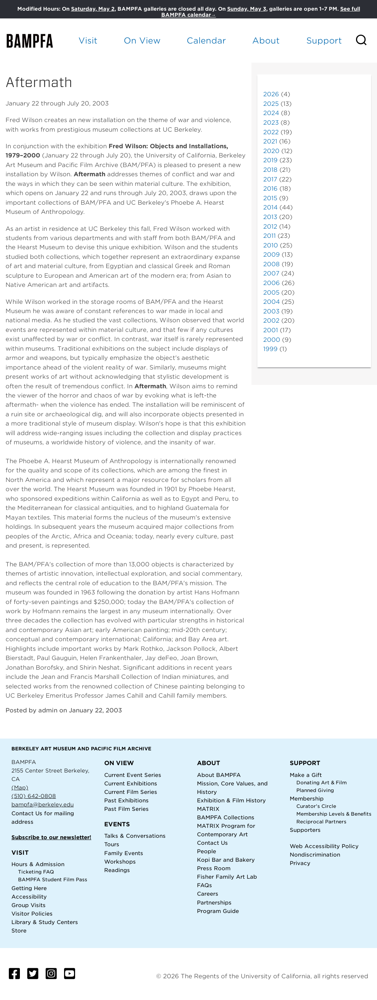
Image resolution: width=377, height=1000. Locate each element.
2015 (270, 198)
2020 (271, 150)
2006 (271, 283)
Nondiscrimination (315, 854)
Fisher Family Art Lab (227, 877)
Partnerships (214, 902)
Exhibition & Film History (231, 800)
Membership (307, 798)
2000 (271, 339)
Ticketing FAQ (36, 872)
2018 (270, 169)
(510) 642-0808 (33, 796)
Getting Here (29, 888)
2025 (271, 103)
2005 (271, 292)
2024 (271, 113)
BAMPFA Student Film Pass (52, 879)
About (266, 40)
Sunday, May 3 (246, 9)
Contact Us (26, 813)
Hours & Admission (37, 864)
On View (142, 40)
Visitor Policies (32, 913)
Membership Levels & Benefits (333, 814)
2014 (270, 207)
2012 (270, 226)
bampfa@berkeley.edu (42, 804)
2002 (271, 320)
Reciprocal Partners (321, 821)
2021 (270, 141)
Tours (111, 844)
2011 (269, 235)
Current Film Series (130, 792)
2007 (271, 273)
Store (19, 930)
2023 (271, 122)
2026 (271, 94)
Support (324, 40)
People (206, 851)
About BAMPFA (219, 775)
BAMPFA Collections (225, 817)
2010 (270, 245)
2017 (270, 179)
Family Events (123, 853)
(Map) (19, 787)
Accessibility (29, 896)
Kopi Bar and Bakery (226, 860)
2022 (271, 132)
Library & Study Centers (44, 922)
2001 (270, 330)
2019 (270, 160)
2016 (270, 188)
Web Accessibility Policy (324, 846)
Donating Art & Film (321, 782)
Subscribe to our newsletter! (51, 837)
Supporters (305, 830)
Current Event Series (132, 775)
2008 (271, 264)
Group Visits (28, 905)
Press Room (213, 868)
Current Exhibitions (130, 783)
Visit (88, 40)
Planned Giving (315, 790)
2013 (270, 217)
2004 (271, 301)
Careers (207, 893)
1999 (270, 349)
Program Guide (218, 911)
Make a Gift (306, 775)
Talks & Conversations (135, 836)
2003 (271, 311)
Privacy (300, 863)
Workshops (120, 861)
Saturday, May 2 (92, 9)
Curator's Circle (316, 806)
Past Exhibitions (126, 800)
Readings (117, 870)
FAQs (204, 885)
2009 (271, 254)
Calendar (206, 40)
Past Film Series (126, 809)
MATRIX (208, 809)
